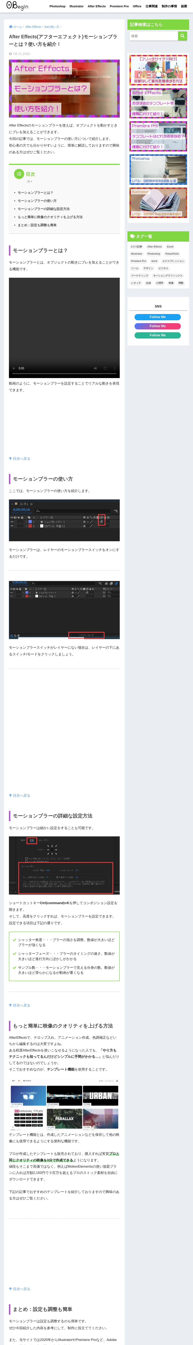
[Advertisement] (64, 427)
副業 (184, 6)
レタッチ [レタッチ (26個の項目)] (136, 283)
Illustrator (77, 6)
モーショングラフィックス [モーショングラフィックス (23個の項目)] (167, 275)
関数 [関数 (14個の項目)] (181, 283)
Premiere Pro (119, 6)
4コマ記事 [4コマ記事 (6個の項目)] (136, 246)
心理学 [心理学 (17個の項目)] (159, 283)
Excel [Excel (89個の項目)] (170, 246)
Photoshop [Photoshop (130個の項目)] (154, 254)
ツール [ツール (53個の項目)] (134, 268)
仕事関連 (152, 6)
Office (137, 6)
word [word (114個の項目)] (154, 261)
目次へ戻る (19, 458)
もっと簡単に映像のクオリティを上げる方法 (50, 217)
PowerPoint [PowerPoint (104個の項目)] (172, 254)
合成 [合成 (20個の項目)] (148, 283)
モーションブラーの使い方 (37, 201)
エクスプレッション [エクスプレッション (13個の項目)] (173, 261)
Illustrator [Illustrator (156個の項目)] (136, 254)
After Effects (97, 6)
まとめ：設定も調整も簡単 (37, 225)
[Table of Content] (30, 181)
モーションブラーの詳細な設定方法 (44, 209)
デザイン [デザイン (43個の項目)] (148, 268)
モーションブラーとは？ (35, 192)
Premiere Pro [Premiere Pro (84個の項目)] (138, 261)
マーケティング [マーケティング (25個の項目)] (139, 275)
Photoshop (57, 6)
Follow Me (157, 317)
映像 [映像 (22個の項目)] (171, 283)
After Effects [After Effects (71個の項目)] (154, 246)
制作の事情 (169, 6)
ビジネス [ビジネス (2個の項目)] (163, 268)
